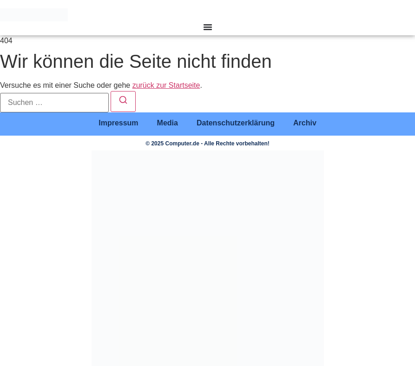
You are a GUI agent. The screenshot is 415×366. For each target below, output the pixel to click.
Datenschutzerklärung (236, 123)
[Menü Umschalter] (207, 27)
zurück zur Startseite (166, 85)
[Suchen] (123, 101)
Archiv (304, 123)
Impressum (118, 123)
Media (167, 123)
